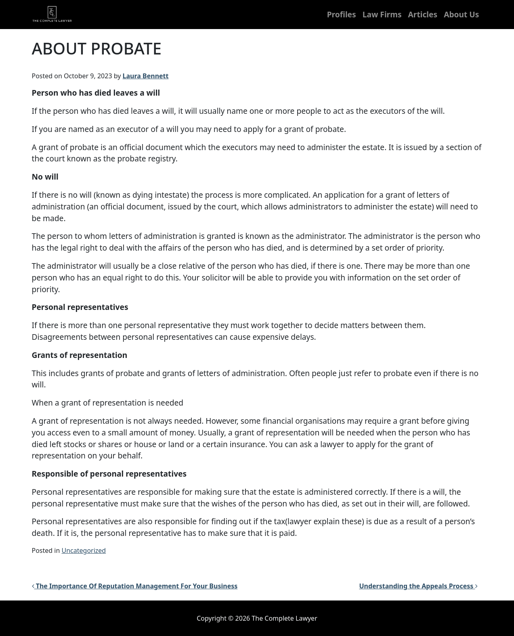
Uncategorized (84, 550)
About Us (461, 14)
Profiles (341, 14)
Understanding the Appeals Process (418, 586)
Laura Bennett (146, 75)
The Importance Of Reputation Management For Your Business (135, 586)
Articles (423, 14)
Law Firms (382, 14)
